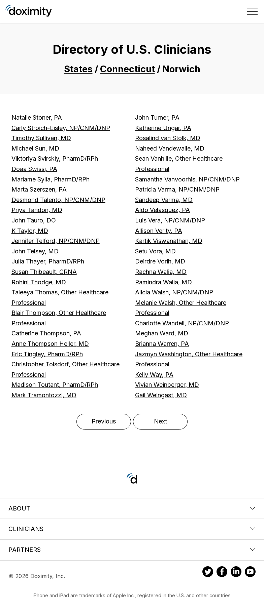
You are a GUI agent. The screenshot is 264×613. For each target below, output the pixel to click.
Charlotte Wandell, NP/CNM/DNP (182, 323)
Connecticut (127, 69)
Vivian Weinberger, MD (167, 384)
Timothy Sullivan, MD (41, 137)
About (132, 508)
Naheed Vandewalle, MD (169, 148)
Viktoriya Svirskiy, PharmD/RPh (54, 158)
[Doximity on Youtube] (250, 573)
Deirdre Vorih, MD (160, 261)
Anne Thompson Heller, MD (50, 343)
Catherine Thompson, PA (46, 333)
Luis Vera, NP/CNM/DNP (170, 220)
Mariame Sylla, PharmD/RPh (50, 179)
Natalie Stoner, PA (36, 117)
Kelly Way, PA (154, 374)
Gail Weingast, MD (161, 395)
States (78, 69)
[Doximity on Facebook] (222, 573)
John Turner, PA (157, 117)
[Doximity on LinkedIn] (236, 573)
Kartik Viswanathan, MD (168, 240)
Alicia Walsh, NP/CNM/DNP (174, 292)
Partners (132, 549)
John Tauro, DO (33, 220)
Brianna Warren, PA (162, 343)
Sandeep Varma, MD (164, 199)
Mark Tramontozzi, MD (43, 395)
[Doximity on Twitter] (207, 573)
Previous (104, 421)
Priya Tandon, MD (36, 209)
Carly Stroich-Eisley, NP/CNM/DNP (60, 127)
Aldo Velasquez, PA (162, 209)
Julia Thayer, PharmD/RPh (47, 261)
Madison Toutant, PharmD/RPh (54, 384)
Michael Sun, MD (35, 148)
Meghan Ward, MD (161, 333)
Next (160, 421)
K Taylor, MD (29, 230)
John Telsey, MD (35, 251)
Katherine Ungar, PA (163, 127)
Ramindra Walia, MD (163, 282)
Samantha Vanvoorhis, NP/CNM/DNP (187, 179)
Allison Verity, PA (158, 230)
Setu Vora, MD (155, 251)
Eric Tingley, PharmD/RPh (47, 354)
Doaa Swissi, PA (34, 168)
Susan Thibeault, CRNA (44, 271)
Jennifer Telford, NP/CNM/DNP (55, 240)
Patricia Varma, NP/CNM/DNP (177, 189)
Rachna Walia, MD (161, 271)
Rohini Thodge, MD (38, 282)
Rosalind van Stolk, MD (167, 137)
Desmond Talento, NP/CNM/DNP (58, 199)
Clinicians (132, 528)
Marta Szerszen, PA (39, 189)
